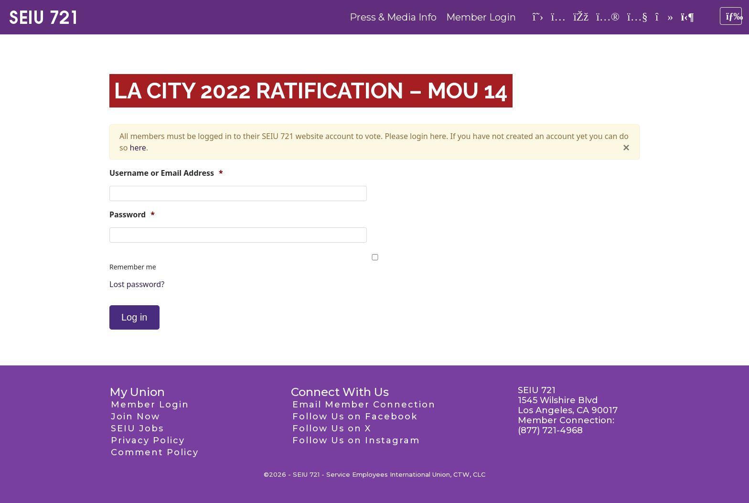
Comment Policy (155, 452)
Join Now (135, 416)
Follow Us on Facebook (354, 416)
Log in (134, 317)
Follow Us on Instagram (356, 440)
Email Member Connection (364, 404)
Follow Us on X (331, 428)
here (138, 147)
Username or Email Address (166, 173)
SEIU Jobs (137, 428)
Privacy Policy (148, 440)
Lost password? (136, 284)
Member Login (481, 17)
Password (132, 215)
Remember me (132, 266)
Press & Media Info (393, 17)
